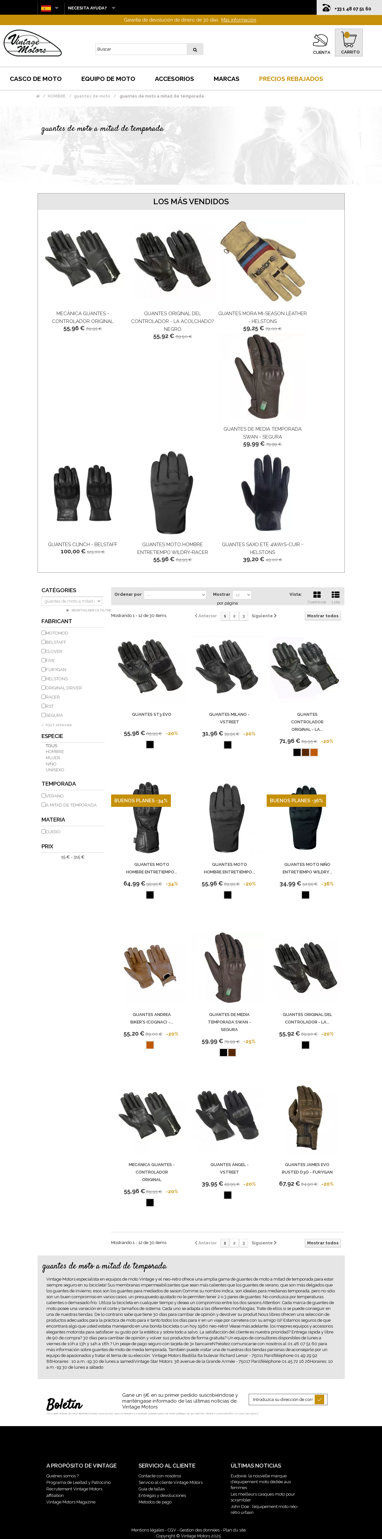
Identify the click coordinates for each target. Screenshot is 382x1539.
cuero (53, 831)
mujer (53, 757)
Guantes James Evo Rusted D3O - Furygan (307, 1168)
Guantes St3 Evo (151, 714)
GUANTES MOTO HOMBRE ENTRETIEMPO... (151, 868)
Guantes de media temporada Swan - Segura (229, 1022)
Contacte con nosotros (160, 1475)
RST (50, 706)
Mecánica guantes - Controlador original (152, 1172)
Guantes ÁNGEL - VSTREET (229, 1168)
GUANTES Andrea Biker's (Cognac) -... (151, 1018)
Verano (55, 795)
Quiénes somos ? (62, 1475)
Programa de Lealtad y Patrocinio (78, 1482)
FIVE (50, 660)
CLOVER (54, 651)
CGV (172, 1530)
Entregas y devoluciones (162, 1495)
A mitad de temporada (71, 805)
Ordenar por (128, 594)
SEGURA (54, 715)
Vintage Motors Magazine (70, 1502)
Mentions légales (147, 1530)
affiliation (55, 1495)
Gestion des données (200, 1530)
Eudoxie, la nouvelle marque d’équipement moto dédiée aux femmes (261, 1481)
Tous (51, 745)
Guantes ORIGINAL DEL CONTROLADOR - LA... (307, 1018)
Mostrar (221, 594)
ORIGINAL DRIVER (64, 687)
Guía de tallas (152, 1488)
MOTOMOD (57, 633)
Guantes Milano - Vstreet (229, 718)
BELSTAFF (56, 642)
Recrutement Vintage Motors (74, 1488)
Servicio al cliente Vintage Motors (171, 1482)
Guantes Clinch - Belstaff (82, 544)
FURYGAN (56, 669)
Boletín (63, 1405)
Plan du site (234, 1530)
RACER (53, 697)
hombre (55, 751)
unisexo (55, 769)
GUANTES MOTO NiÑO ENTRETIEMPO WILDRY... (307, 868)
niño (51, 764)
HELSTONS (57, 678)
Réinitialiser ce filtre (91, 610)
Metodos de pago (155, 1502)
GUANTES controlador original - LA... (307, 722)
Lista (335, 596)
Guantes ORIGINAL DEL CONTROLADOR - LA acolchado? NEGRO (172, 321)
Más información (238, 20)
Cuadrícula (317, 596)
